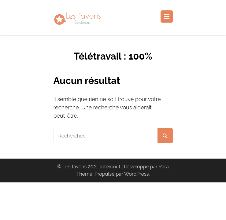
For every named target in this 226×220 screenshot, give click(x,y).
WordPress (136, 174)
